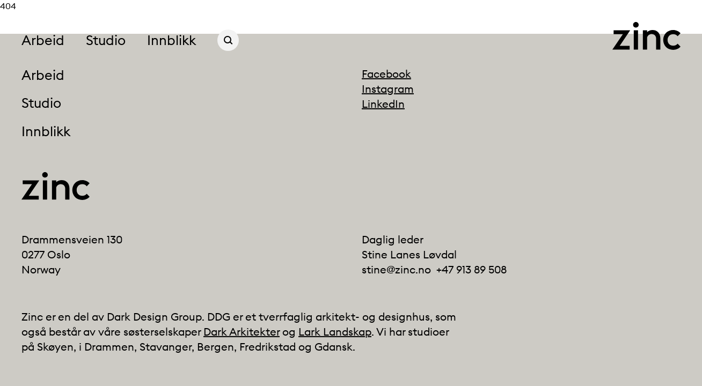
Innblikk (171, 40)
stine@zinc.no (396, 269)
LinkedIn (383, 103)
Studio (106, 40)
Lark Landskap (334, 331)
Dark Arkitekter (241, 331)
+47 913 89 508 (471, 269)
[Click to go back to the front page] (646, 36)
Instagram (388, 88)
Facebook (386, 73)
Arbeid (42, 40)
